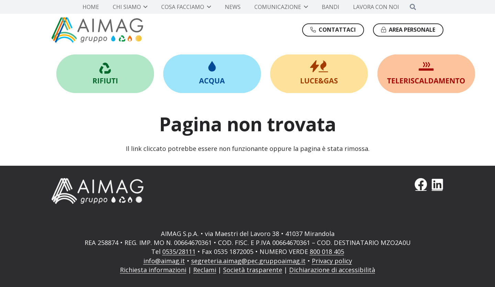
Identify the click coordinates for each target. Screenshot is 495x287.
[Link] (105, 73)
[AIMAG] (145, 191)
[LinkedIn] (437, 184)
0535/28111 (179, 251)
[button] (144, 7)
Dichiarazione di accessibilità (332, 270)
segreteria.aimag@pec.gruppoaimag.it (248, 261)
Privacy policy (332, 261)
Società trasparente (252, 270)
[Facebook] (421, 184)
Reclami (204, 270)
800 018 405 (327, 251)
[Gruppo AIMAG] (97, 30)
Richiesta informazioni (153, 270)
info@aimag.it (164, 261)
